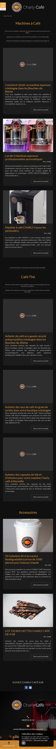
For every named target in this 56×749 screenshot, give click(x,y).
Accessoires (28, 512)
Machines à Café (28, 23)
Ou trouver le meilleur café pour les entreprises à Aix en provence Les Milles (27, 31)
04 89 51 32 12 (28, 720)
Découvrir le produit (41, 110)
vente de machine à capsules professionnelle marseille (27, 267)
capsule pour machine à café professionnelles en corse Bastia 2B (28, 37)
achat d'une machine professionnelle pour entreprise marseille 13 (27, 41)
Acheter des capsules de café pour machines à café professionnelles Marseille (27, 291)
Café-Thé (28, 277)
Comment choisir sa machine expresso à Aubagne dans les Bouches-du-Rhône (28, 88)
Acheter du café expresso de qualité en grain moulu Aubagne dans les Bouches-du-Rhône (27, 285)
